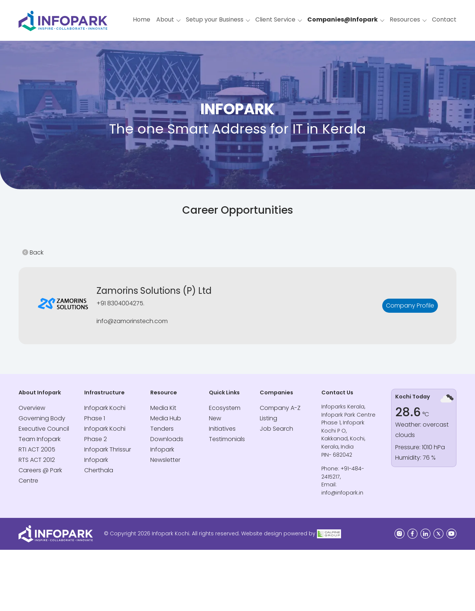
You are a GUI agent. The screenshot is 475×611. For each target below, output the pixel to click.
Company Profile (410, 305)
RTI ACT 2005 (37, 449)
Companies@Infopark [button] (342, 19)
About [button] (165, 19)
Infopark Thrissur (107, 449)
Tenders (162, 428)
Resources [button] (405, 19)
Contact (444, 19)
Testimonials (227, 439)
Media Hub (165, 418)
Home (141, 19)
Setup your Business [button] (214, 19)
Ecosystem (224, 408)
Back (32, 252)
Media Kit (163, 408)
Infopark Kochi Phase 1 (104, 413)
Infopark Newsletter (165, 454)
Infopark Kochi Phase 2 (104, 433)
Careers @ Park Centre (40, 475)
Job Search (276, 428)
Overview (32, 408)
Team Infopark (39, 439)
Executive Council (44, 428)
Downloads (166, 439)
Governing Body (42, 418)
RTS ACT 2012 (37, 460)
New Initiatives (222, 423)
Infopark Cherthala (98, 465)
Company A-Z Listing (280, 413)
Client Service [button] (275, 19)
